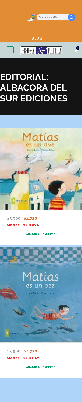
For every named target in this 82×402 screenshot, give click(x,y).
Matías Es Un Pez (23, 358)
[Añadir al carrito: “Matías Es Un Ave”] (41, 234)
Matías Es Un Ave (23, 225)
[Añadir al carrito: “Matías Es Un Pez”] (41, 367)
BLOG (36, 38)
